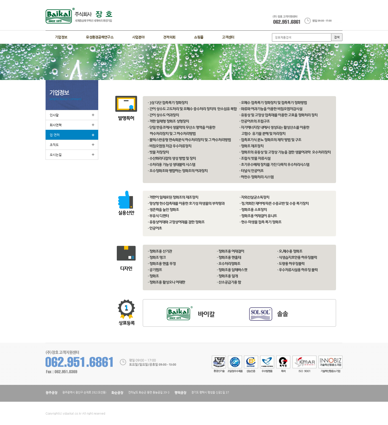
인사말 (54, 115)
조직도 (54, 145)
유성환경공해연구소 (99, 37)
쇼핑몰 (198, 37)
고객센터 (228, 37)
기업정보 (61, 37)
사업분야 (138, 37)
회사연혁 (56, 125)
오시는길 (56, 155)
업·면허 (55, 135)
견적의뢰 (169, 37)
